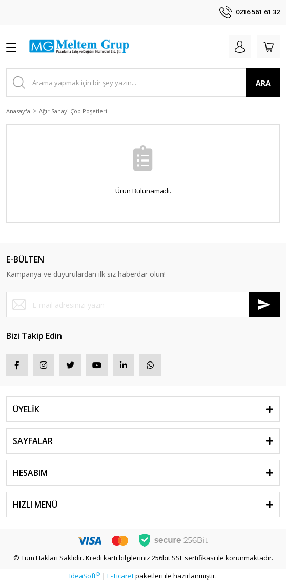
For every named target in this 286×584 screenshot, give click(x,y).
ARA (263, 83)
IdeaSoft (84, 575)
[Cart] (268, 46)
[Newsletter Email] (143, 304)
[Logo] (79, 46)
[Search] (143, 82)
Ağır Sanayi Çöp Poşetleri (73, 111)
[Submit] (264, 304)
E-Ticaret (120, 575)
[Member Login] (240, 46)
